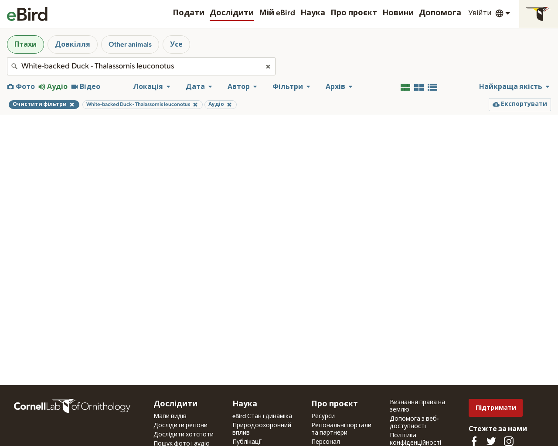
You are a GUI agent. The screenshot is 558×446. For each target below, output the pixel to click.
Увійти (480, 13)
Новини (398, 13)
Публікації (247, 442)
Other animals (130, 44)
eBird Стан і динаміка (262, 416)
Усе (176, 44)
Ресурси (323, 416)
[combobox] (141, 66)
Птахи (25, 44)
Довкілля (72, 44)
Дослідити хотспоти (183, 435)
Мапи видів (170, 416)
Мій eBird (277, 13)
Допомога (440, 13)
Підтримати (496, 408)
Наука (312, 13)
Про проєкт (353, 13)
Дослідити (232, 13)
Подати (188, 13)
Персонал (325, 442)
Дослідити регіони (180, 425)
